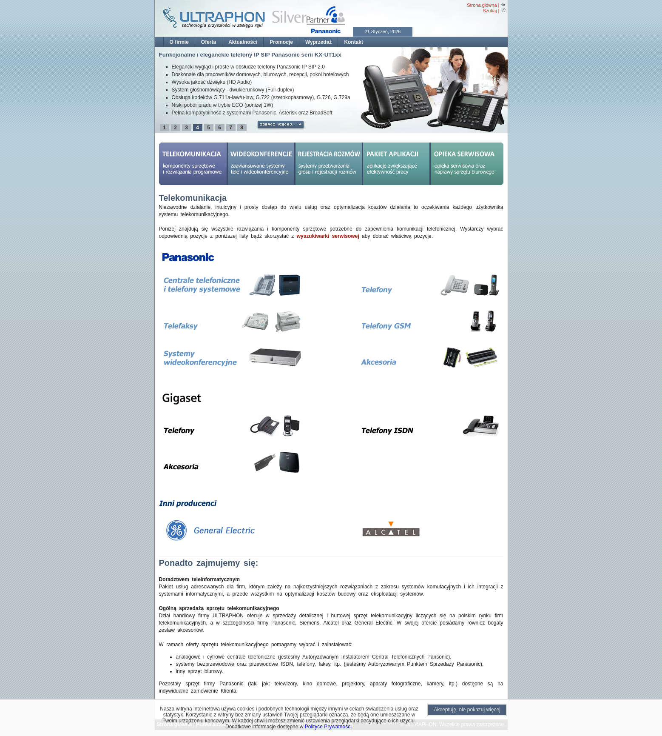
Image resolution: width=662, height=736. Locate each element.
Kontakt (353, 42)
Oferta (208, 42)
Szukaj (490, 10)
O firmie (179, 42)
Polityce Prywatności (328, 727)
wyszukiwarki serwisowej (328, 236)
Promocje (281, 42)
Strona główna (482, 5)
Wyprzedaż (318, 42)
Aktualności (242, 42)
